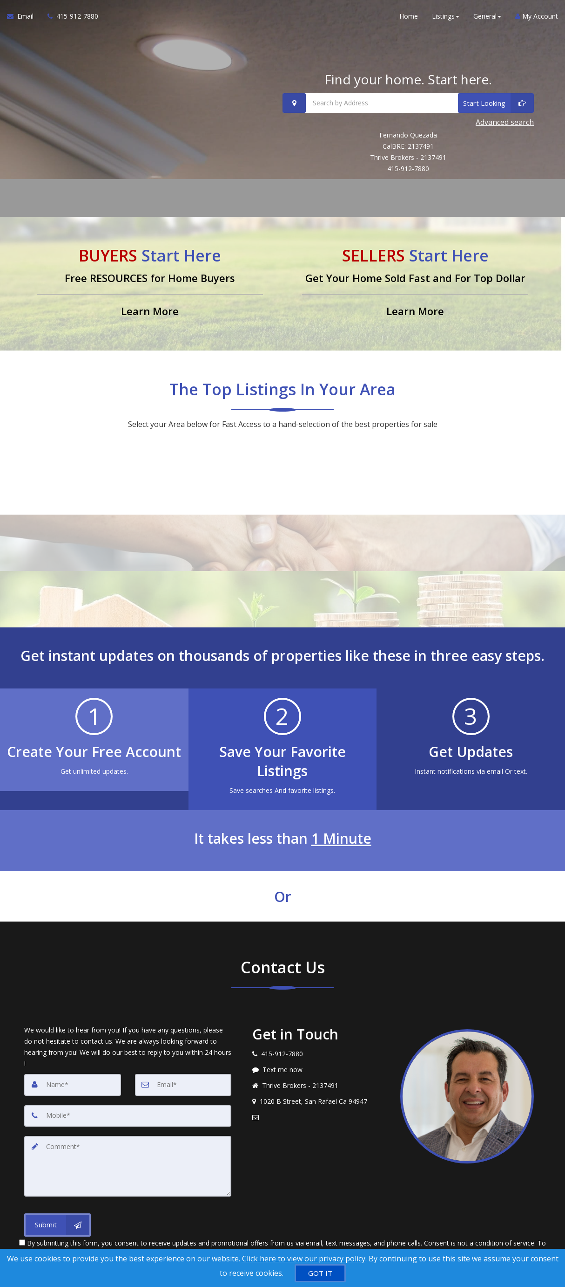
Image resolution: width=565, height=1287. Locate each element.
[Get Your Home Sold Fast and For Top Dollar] (415, 281)
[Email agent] (319, 1114)
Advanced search (505, 120)
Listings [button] (445, 18)
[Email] (183, 1082)
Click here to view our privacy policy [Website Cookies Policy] (303, 1258)
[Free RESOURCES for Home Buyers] (149, 281)
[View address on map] (319, 1098)
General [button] (487, 18)
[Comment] (127, 1162)
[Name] (72, 1082)
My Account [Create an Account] (536, 18)
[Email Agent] (23, 18)
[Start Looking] (496, 103)
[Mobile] (127, 1112)
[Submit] (57, 1220)
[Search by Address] (408, 103)
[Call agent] (69, 18)
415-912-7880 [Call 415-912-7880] (408, 165)
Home (408, 18)
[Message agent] (319, 1067)
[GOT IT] (320, 1273)
